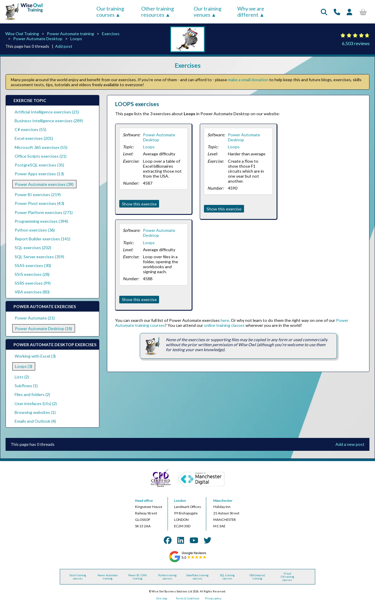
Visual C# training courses (287, 577)
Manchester (223, 500)
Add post (63, 46)
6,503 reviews (356, 43)
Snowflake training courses (197, 577)
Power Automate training (70, 33)
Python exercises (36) (35, 229)
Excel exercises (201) (34, 138)
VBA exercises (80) (32, 291)
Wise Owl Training (22, 33)
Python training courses (167, 577)
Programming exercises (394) (41, 221)
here (225, 320)
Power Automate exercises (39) (44, 184)
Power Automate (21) (35, 317)
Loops (76, 38)
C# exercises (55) (30, 129)
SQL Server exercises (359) (39, 256)
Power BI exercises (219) (38, 194)
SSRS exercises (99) (33, 283)
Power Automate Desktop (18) (43, 328)
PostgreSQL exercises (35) (39, 164)
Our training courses (110, 12)
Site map (161, 598)
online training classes (224, 325)
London (180, 500)
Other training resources (157, 12)
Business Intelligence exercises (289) (49, 120)
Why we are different (250, 12)
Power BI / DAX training (137, 577)
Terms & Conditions (188, 598)
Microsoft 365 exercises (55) (41, 147)
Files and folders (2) (32, 394)
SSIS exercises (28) (32, 274)
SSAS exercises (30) (33, 265)
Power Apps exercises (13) (39, 173)
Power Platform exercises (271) (44, 212)
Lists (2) (22, 376)
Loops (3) (23, 366)
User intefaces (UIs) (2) (36, 403)
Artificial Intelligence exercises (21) (47, 111)
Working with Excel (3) (35, 356)
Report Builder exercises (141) (42, 238)
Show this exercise (139, 203)
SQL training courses (227, 577)
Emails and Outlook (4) (35, 421)
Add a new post (349, 444)
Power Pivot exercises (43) (39, 203)
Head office (144, 500)
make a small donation (248, 79)
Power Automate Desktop (37, 38)
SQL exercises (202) (33, 247)
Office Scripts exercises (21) (41, 156)
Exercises (111, 33)
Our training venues (207, 12)
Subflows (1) (26, 385)
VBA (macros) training (257, 577)
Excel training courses (77, 577)
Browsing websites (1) (35, 412)
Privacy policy (213, 598)
